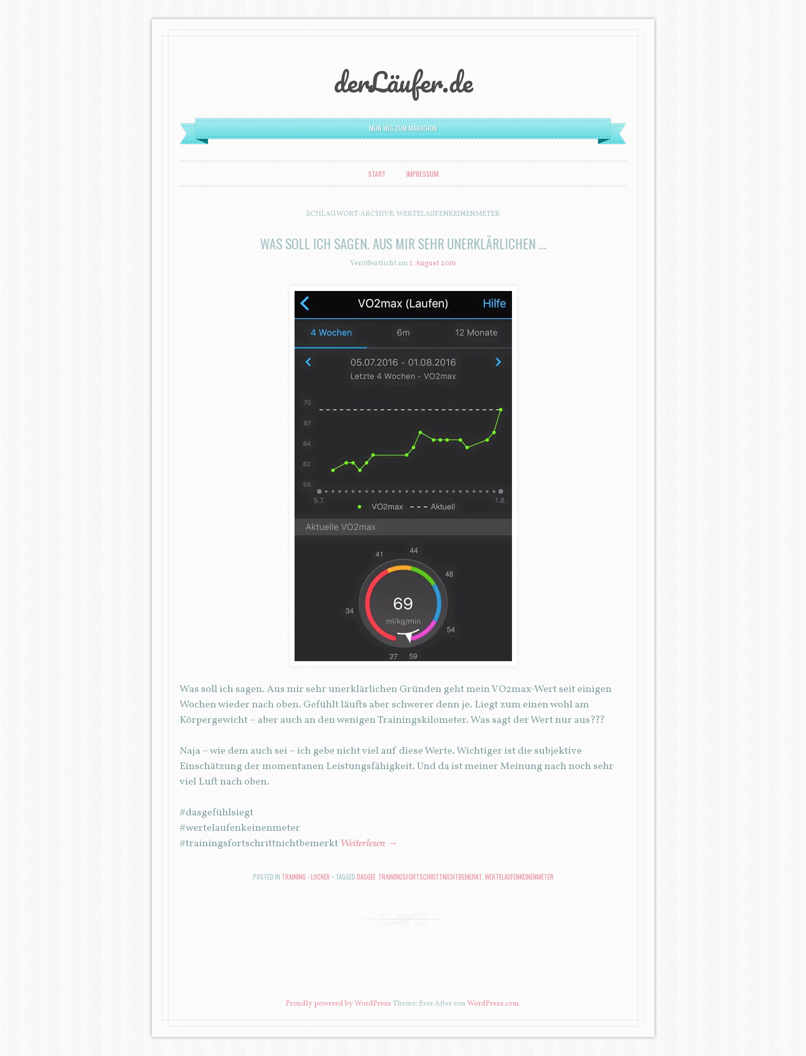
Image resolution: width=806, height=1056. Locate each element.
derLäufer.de (403, 81)
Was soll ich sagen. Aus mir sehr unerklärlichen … (403, 243)
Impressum (422, 173)
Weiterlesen (368, 843)
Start (377, 173)
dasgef (366, 876)
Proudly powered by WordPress (338, 1004)
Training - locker (306, 876)
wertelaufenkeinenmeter (519, 876)
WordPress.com (493, 1004)
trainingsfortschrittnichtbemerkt (430, 876)
